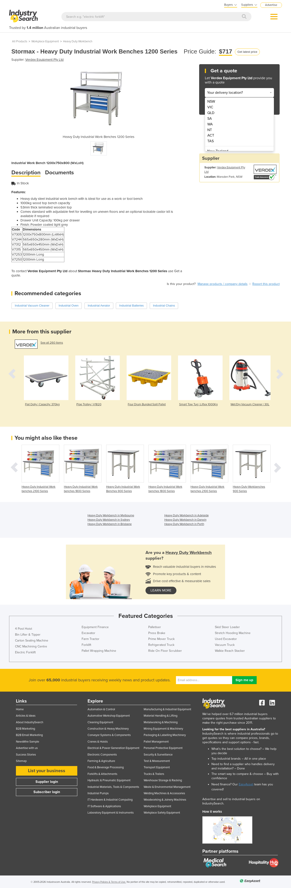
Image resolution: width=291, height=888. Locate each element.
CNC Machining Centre (31, 646)
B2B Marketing (25, 729)
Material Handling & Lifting (160, 716)
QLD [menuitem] (210, 113)
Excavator (88, 633)
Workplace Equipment (45, 41)
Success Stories (26, 754)
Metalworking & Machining (161, 722)
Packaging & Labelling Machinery (165, 735)
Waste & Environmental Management (167, 787)
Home (20, 709)
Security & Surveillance (158, 754)
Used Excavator (226, 639)
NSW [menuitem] (211, 101)
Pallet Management (156, 741)
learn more (161, 590)
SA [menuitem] (209, 118)
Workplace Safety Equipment (162, 812)
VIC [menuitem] (210, 107)
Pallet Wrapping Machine (99, 651)
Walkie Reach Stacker (230, 651)
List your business (46, 771)
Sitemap (21, 761)
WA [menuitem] (210, 124)
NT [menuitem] (209, 130)
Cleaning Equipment (100, 722)
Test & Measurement (157, 761)
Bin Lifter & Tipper (27, 635)
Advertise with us (27, 748)
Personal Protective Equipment (163, 748)
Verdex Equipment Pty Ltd (44, 60)
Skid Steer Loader (227, 627)
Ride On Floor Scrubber (165, 651)
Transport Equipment (157, 767)
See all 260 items (51, 343)
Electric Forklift (25, 652)
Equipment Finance (95, 627)
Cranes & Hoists (98, 741)
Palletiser (154, 627)
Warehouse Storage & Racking (163, 780)
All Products (19, 41)
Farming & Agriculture (101, 761)
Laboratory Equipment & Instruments (111, 812)
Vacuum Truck (225, 645)
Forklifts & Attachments (102, 774)
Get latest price (247, 51)
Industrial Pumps (98, 793)
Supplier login (46, 781)
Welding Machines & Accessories (164, 793)
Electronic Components (102, 754)
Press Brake (156, 633)
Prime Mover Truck (161, 639)
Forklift (86, 645)
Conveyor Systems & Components (109, 735)
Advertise (271, 5)
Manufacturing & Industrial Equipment (167, 709)
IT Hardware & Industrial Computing (110, 800)
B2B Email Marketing (29, 735)
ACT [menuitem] (210, 135)
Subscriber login (46, 792)
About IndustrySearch (29, 722)
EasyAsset (246, 784)
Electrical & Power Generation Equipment (113, 748)
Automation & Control (101, 709)
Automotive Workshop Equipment (109, 716)
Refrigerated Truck (161, 645)
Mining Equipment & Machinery (163, 729)
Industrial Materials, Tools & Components (113, 787)
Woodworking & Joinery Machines (165, 800)
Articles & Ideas (25, 716)
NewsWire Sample (27, 741)
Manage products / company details (223, 284)
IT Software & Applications (104, 806)
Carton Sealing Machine (31, 640)
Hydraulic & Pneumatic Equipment (109, 780)
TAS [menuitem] (210, 141)
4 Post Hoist (23, 629)
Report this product (266, 284)
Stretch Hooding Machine (233, 633)
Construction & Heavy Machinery (108, 729)
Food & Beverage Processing (106, 767)
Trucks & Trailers (154, 774)
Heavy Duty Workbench (77, 41)
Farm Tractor (90, 639)
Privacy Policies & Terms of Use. (109, 881)
